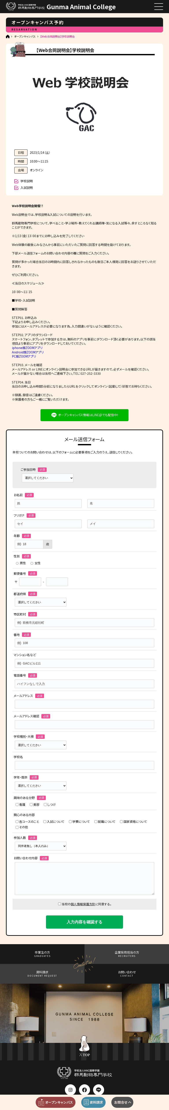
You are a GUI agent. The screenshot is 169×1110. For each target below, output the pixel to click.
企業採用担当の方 (127, 954)
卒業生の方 (42, 954)
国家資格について (133, 822)
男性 (21, 563)
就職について (105, 822)
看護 (20, 804)
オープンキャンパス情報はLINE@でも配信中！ (88, 415)
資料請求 (42, 974)
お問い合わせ (127, 974)
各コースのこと (27, 822)
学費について (79, 822)
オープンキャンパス (25, 36)
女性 (36, 563)
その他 (22, 827)
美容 (34, 804)
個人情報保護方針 (83, 904)
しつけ (50, 804)
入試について (53, 822)
